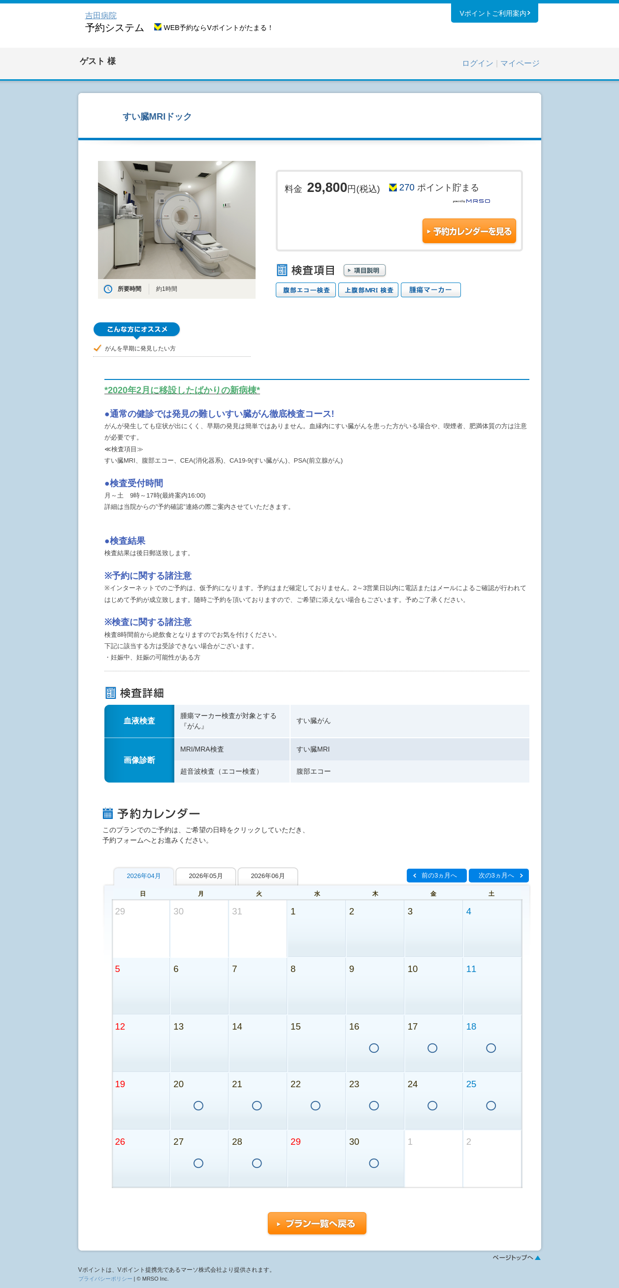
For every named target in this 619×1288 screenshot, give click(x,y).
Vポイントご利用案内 (492, 14)
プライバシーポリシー (105, 1279)
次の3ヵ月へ (496, 875)
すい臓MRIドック (158, 116)
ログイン (477, 63)
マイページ (520, 63)
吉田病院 (101, 15)
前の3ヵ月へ (439, 875)
